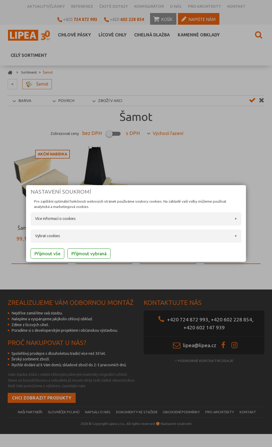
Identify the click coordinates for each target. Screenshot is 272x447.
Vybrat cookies (43, 236)
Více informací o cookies (51, 219)
